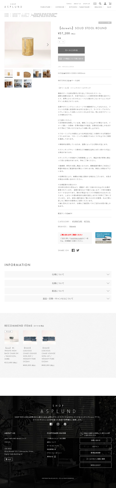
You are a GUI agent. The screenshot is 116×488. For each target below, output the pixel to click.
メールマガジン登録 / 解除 (95, 459)
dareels (24, 15)
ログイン (95, 446)
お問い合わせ (95, 440)
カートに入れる (71, 50)
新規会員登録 (95, 453)
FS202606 (25, 16)
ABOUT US (77, 4)
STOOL (27, 14)
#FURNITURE (77, 221)
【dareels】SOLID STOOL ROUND (45, 14)
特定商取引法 (51, 449)
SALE (109, 7)
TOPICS (68, 4)
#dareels (72, 226)
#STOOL (87, 221)
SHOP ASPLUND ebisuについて (15, 438)
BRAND (15, 15)
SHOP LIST (86, 4)
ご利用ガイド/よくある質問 (56, 438)
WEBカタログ (96, 465)
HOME (7, 14)
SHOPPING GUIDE (76, 238)
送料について (51, 442)
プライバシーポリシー (54, 453)
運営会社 (50, 456)
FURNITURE (17, 14)
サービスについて (53, 446)
